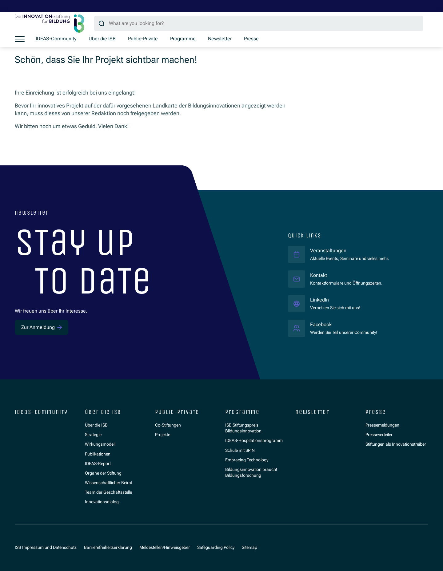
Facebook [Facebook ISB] (343, 324)
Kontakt (318, 275)
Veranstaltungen (328, 250)
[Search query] (258, 23)
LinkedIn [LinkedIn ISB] (335, 300)
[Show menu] (20, 39)
